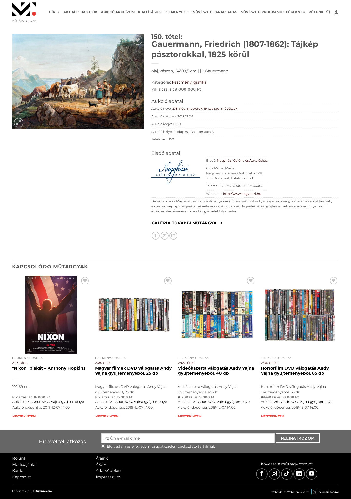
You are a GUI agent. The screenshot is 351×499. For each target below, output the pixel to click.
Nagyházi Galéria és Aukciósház (242, 160)
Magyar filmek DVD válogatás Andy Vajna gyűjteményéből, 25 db (133, 371)
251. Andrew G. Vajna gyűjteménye (55, 402)
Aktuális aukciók (80, 12)
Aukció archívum (118, 12)
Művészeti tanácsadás (215, 12)
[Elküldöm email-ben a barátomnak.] (165, 236)
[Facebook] (262, 474)
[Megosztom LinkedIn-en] (173, 236)
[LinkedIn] (299, 474)
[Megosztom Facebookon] (156, 236)
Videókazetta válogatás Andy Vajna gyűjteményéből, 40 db (216, 371)
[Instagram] (274, 474)
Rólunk (316, 12)
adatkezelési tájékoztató (176, 446)
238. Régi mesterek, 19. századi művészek (204, 108)
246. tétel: (269, 363)
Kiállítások (149, 12)
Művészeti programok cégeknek (273, 12)
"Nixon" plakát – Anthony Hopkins (49, 368)
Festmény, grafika (189, 82)
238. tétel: (103, 363)
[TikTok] (286, 474)
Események (176, 12)
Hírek (54, 12)
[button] (328, 12)
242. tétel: (186, 363)
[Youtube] (311, 474)
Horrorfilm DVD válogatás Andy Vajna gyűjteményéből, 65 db (295, 371)
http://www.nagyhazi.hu (242, 194)
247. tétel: (20, 363)
